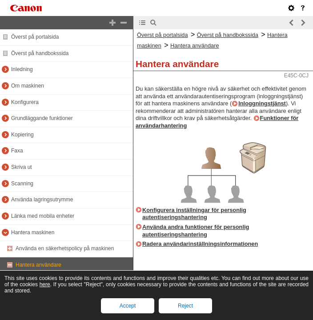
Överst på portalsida (35, 37)
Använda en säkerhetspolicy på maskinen (65, 248)
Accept (128, 306)
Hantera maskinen (32, 232)
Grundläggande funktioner (42, 118)
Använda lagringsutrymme (42, 199)
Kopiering (22, 135)
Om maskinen (27, 86)
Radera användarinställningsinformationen (200, 243)
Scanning (22, 183)
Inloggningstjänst (262, 103)
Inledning (22, 69)
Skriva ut (21, 167)
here (45, 284)
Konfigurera (25, 102)
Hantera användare (38, 265)
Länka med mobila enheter (42, 216)
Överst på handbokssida (39, 53)
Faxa (17, 151)
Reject (185, 306)
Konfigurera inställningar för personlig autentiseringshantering (194, 214)
